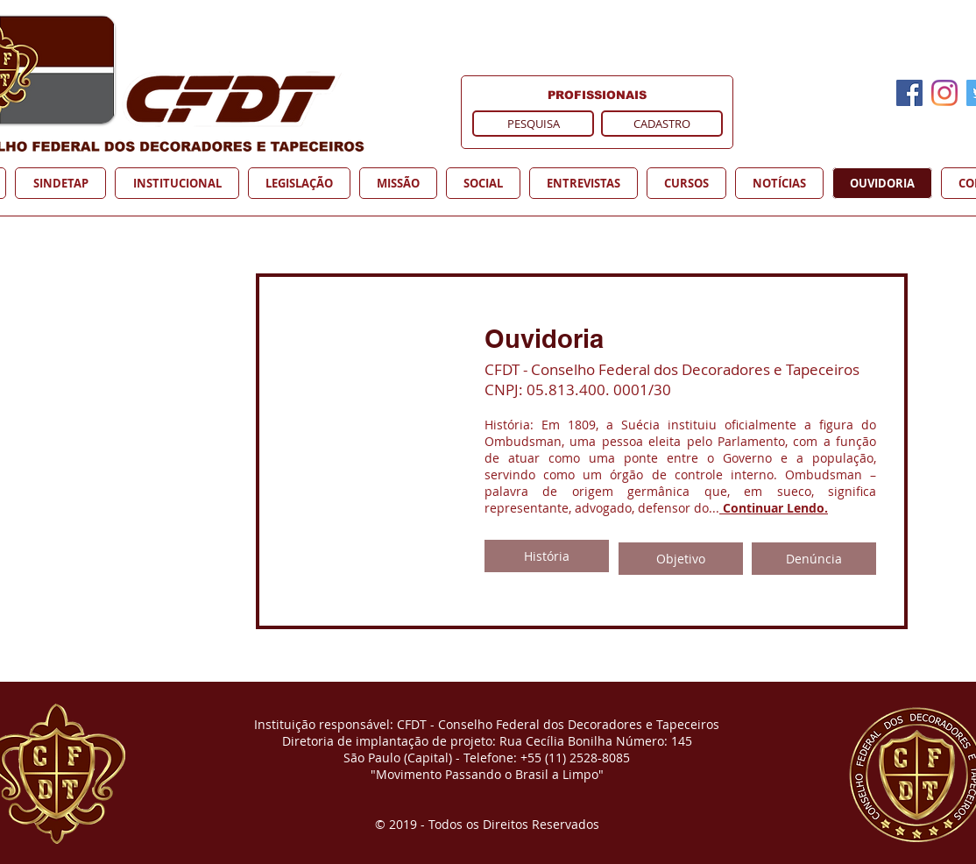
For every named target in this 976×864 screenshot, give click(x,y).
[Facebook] (909, 93)
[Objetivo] (681, 558)
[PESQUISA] (533, 123)
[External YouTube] (258, 447)
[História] (546, 556)
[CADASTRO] (662, 123)
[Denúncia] (814, 558)
